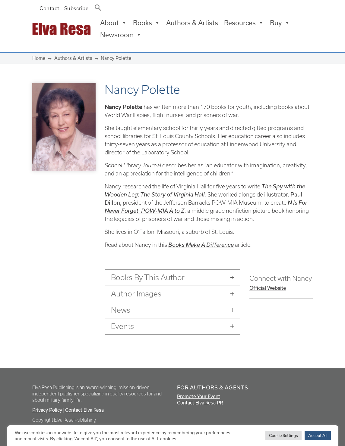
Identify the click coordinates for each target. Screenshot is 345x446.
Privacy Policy (47, 410)
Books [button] (146, 23)
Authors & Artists (192, 22)
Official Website (267, 288)
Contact (49, 8)
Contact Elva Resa (84, 410)
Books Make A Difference (201, 245)
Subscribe (76, 8)
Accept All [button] (317, 435)
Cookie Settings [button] (283, 435)
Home (39, 58)
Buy (280, 23)
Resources (244, 23)
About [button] (113, 23)
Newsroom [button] (121, 35)
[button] (96, 6)
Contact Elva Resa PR (200, 402)
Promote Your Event (198, 396)
